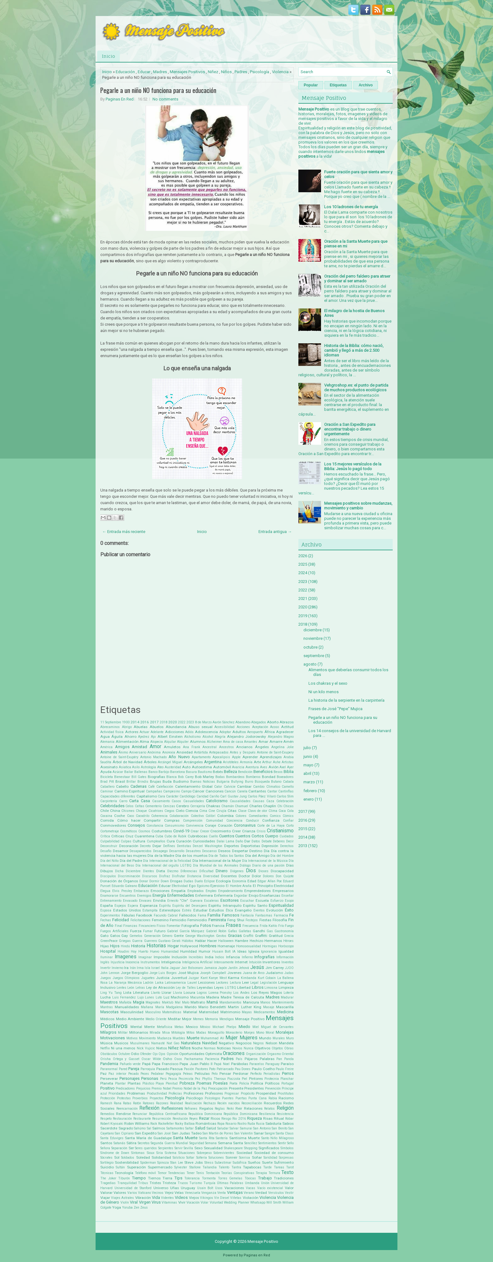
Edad (251, 881)
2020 (172, 722)
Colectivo (197, 816)
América (106, 747)
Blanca (171, 777)
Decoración (128, 846)
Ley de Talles (186, 988)
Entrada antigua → (275, 531)
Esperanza (149, 905)
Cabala (288, 782)
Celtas (139, 806)
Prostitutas (286, 1093)
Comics (275, 816)
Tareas (279, 1167)
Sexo (198, 1148)
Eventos (259, 910)
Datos (256, 841)
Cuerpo (271, 836)
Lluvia (177, 993)
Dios (251, 870)
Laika (159, 983)
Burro (249, 782)
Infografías (264, 957)
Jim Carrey (274, 968)
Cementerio (153, 806)
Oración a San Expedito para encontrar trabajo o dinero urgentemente (349, 429)
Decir (290, 841)
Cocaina (106, 816)
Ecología (223, 881)
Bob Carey (185, 777)
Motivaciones (112, 1038)
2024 (302, 572)
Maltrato (198, 1002)
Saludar (223, 1128)
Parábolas (239, 1064)
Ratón (137, 1103)
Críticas (117, 836)
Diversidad (211, 876)
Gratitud (276, 935)
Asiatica (125, 767)
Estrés (186, 910)
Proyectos (156, 1098)
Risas (268, 1118)
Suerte (267, 1162)
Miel (255, 1027)
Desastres (193, 851)
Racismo (286, 1098)
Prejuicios (143, 1088)
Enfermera (204, 895)
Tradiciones (284, 1178)
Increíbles (196, 957)
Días (290, 865)
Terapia (261, 1173)
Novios (237, 1048)
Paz (103, 1073)
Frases (233, 925)
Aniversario (137, 752)
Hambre (241, 940)
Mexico (192, 1027)
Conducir (252, 821)
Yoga (116, 1207)
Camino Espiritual (129, 791)
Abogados (258, 722)
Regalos (206, 1108)
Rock (153, 1124)
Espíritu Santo (255, 905)
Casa (145, 800)
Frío (281, 926)
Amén (288, 741)
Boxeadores (285, 777)
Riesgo (226, 1119)
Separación (119, 1148)
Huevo (154, 951)
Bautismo (205, 772)
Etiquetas (338, 85)
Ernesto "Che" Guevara (184, 901)
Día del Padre (131, 860)
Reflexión (149, 1108)
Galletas (245, 931)
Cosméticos (128, 831)
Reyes (193, 1119)
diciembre (312, 630)
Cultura (139, 841)
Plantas (134, 1083)
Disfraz (164, 876)
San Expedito (146, 1133)
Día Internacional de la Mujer (216, 860)
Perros (288, 1073)
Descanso (209, 851)
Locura (189, 992)
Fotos (205, 925)
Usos (219, 1188)
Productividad (157, 1093)
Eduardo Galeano (124, 886)
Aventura (252, 767)
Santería (222, 1138)
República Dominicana (240, 1114)
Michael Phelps (224, 1027)
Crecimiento (220, 831)
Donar (143, 881)
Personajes (129, 1078)
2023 (190, 722)
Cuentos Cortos (249, 836)
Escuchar (247, 901)
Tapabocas (252, 1167)
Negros (258, 1043)
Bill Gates (139, 777)
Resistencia (285, 1114)
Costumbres (162, 831)
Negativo (226, 1043)
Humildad (188, 951)
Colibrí (210, 816)
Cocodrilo (142, 816)
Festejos (252, 920)
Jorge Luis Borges (163, 973)
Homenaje (226, 946)
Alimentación (127, 741)
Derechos (287, 846)
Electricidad (284, 886)
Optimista (213, 1054)
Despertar (240, 851)
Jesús (257, 967)
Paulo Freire (285, 1069)
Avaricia (238, 767)
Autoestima (202, 767)
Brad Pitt (107, 782)
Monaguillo (216, 1033)
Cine (211, 811)
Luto (159, 997)
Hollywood (189, 946)
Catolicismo (217, 800)
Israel (155, 968)
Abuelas (140, 727)
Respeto (106, 1119)
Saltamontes (175, 1128)
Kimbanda (248, 978)
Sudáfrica (239, 1163)
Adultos (239, 732)
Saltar (189, 1128)
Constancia (155, 826)
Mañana (147, 1007)
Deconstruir (108, 846)
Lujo (140, 997)
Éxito (289, 910)
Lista (127, 992)
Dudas (188, 881)
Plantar (120, 1083)
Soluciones (216, 1158)
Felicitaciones (140, 920)
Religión (285, 1108)
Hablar (200, 940)
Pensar (225, 1073)
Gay (124, 935)
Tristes (155, 1183)
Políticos (272, 1083)
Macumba (197, 997)
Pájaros (251, 1059)
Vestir (289, 1193)
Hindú (125, 946)
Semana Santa (230, 1143)
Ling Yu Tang (111, 993)
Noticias (224, 1048)
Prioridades (116, 1093)
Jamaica (210, 968)
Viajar (105, 1197)
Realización (193, 1103)
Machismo (180, 997)
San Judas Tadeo (186, 1133)
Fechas (105, 920)
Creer (236, 831)
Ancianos (244, 747)
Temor (162, 1173)
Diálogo (245, 865)
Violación (250, 1197)
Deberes (279, 841)
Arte (257, 762)
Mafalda (125, 1002)
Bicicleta (106, 777)
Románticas (206, 1123)
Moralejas (285, 1032)
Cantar (272, 791)
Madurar (287, 997)
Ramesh (106, 1103)
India (209, 957)
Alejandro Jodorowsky (246, 736)
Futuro (159, 931)
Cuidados (287, 836)
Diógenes (237, 871)
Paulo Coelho (263, 1069)
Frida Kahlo (268, 926)
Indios (219, 957)
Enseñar (287, 896)
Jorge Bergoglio (134, 973)
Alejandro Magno (281, 737)
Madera (212, 997)
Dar (247, 841)
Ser (131, 1148)
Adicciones (174, 732)
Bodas (220, 777)
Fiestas (265, 920)
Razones (162, 1103)
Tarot (290, 1167)
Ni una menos (123, 1048)
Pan (279, 1059)
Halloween (226, 941)
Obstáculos (108, 1054)
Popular (311, 85)
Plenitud (172, 1083)
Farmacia (281, 915)
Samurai (246, 1128)
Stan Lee (176, 1163)
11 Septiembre (110, 722)
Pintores (256, 1078)
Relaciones (253, 1108)
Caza (270, 801)
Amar (263, 741)
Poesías (220, 1083)
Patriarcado (225, 1069)
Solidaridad (161, 1157)
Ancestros (226, 747)
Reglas (220, 1109)
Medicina (285, 1011)
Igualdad (286, 951)
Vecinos (157, 1193)
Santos (106, 1143)
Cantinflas (286, 791)
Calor (218, 787)
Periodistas (271, 1074)
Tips (178, 1178)
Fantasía (247, 915)
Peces (145, 1074)
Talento (224, 1167)
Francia (218, 925)
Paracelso (256, 1064)
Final (118, 926)
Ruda (251, 1124)
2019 (302, 615)
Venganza (208, 1193)
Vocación (193, 1202)
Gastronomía (284, 931)
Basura (191, 772)
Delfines (169, 846)
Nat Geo (173, 1043)
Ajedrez (143, 737)
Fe (291, 915)
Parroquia (148, 1069)
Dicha (119, 871)
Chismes (128, 811)
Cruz (129, 836)
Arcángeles (193, 762)
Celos (129, 806)
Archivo (366, 85)
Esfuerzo (276, 901)
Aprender (250, 757)
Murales (279, 1038)
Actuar (144, 732)
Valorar (106, 1192)
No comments (165, 99)
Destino (255, 851)
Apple (236, 757)
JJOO (289, 968)
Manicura (251, 1002)
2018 (163, 722)
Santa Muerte (185, 1137)
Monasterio (234, 1033)
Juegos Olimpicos (126, 978)
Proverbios (140, 1098)
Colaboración (179, 816)
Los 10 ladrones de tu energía (351, 206)
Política (257, 1083)
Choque (141, 811)
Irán (133, 968)
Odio (135, 1054)
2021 (302, 598)
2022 (182, 722)
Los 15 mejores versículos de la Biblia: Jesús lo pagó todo (352, 466)
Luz (166, 997)
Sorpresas (286, 1158)
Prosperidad (266, 1093)
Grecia (289, 936)
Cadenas (138, 786)
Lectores (222, 983)
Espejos (120, 906)
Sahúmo (140, 1128)
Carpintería (108, 801)
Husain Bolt (221, 951)
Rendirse (123, 1114)
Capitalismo (146, 796)
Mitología (178, 1033)
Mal (177, 1002)
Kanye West (218, 978)
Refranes (191, 1109)
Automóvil (222, 767)
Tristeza (169, 1183)
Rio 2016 (239, 1119)
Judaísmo (274, 973)
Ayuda (106, 772)
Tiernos (154, 1178)
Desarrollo (176, 851)
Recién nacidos (228, 1103)
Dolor (256, 876)
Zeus (144, 1207)
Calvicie (229, 787)
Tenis (200, 1173)
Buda (167, 781)
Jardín (233, 968)
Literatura (141, 992)
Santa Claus (285, 1133)
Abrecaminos (110, 727)
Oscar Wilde (151, 1059)
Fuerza (135, 931)
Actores (131, 732)
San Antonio (262, 1128)
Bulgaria (223, 782)
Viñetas (235, 1198)
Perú (163, 1079)
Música (106, 1043)
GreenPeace (109, 941)
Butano (276, 782)
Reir (238, 1108)
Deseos (224, 851)
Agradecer (285, 732)
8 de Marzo (203, 722)
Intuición (255, 962)
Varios (132, 1193)
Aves (263, 767)
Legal (254, 983)
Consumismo (174, 826)
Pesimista (186, 1079)
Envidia (159, 900)
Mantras (106, 1007)
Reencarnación (127, 1109)
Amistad (139, 746)
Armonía (246, 762)
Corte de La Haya (271, 826)
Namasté (158, 1043)
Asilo (136, 767)
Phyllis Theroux (214, 1079)
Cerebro (182, 806)
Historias (156, 946)
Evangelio (243, 910)
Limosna (270, 988)
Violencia (280, 71)
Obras (289, 1048)
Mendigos (226, 1019)
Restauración (122, 1119)
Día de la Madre (160, 855)
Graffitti (261, 935)
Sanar (259, 1133)
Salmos (158, 1128)
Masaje (268, 1007)
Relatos (269, 1109)
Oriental (288, 1054)
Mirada (155, 1033)
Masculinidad (131, 1012)
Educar (144, 71)
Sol (116, 1157)
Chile (104, 810)
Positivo (107, 1088)
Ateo (160, 767)
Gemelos (136, 936)
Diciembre (133, 871)
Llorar (166, 992)
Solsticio (179, 1158)
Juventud (179, 978)
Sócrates (106, 1158)
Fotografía (190, 925)
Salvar (234, 1128)
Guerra (137, 941)
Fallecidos (187, 915)
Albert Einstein (170, 736)
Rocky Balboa (185, 1124)
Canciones (215, 791)
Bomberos (253, 777)
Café (151, 787)
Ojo (155, 1054)
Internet (241, 962)
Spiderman (148, 1163)
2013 (302, 845)
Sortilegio (107, 1163)
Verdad (261, 1192)
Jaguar (174, 968)
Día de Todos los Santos (226, 856)
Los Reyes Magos (266, 992)
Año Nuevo (179, 756)
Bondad (268, 777)
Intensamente (224, 962)
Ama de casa (233, 742)
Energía (159, 895)
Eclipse (209, 881)
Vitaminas (169, 1202)
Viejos (194, 1197)
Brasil (120, 781)
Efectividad (180, 886)
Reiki (230, 1109)
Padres (241, 71)
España (106, 905)
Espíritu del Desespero (189, 906)
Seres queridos (146, 1148)
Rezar (204, 1118)
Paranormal (109, 1069)
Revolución (180, 1119)
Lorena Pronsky (220, 993)
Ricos (215, 1118)
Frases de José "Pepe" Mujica (335, 708)
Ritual (279, 1118)
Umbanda (252, 1183)
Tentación (213, 1173)
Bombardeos (235, 777)
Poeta (233, 1083)
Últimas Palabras (230, 1183)
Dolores (268, 876)
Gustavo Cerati (169, 941)
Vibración (143, 1197)
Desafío (105, 851)
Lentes (121, 988)
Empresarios (283, 891)
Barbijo (163, 772)
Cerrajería (197, 806)
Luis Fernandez (124, 997)
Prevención (273, 1088)
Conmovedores (113, 825)
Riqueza (254, 1118)
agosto (310, 664)
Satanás (119, 1143)
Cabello (122, 786)
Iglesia (253, 951)
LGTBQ (230, 988)
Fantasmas (263, 915)
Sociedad (244, 1152)
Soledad (143, 1157)
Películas (202, 1073)
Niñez (213, 71)
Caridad (202, 796)
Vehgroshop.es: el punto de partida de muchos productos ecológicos (356, 387)
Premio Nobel (161, 1088)
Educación (125, 71)
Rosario (230, 1124)
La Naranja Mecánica (125, 983)
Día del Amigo (257, 855)
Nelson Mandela (280, 1043)
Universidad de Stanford (133, 1188)
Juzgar (193, 978)
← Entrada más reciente (123, 531)
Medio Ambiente (130, 1019)
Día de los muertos (191, 855)
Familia (214, 915)
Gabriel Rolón (216, 931)
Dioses (263, 871)
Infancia (233, 957)
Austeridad (173, 767)
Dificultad (206, 871)
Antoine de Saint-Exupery (275, 752)
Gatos (115, 935)
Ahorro (130, 736)
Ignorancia (269, 951)
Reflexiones (172, 1108)
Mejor (186, 1019)
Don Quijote (285, 876)
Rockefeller (166, 1124)
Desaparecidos (141, 851)
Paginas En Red (120, 99)
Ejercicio (217, 886)
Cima (203, 811)
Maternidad (209, 1012)
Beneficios (263, 771)
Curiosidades (204, 841)
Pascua (176, 1069)
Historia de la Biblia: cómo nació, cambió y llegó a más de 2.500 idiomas (354, 350)
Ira (126, 968)
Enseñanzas (269, 895)
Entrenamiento (110, 901)
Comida (107, 820)
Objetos (277, 1048)
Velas (179, 1192)
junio (307, 756)
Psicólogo (194, 1098)
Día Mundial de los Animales (215, 865)
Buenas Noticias (202, 782)
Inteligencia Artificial (197, 962)
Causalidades (240, 801)
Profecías (175, 1093)
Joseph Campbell (213, 973)
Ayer (290, 767)
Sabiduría (273, 1123)
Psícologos (212, 1098)
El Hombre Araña (239, 886)
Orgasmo (274, 1054)
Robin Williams (136, 1123)
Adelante (157, 732)
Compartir (152, 820)
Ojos (161, 1054)
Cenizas (169, 806)
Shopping (251, 1148)
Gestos (221, 936)
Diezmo (172, 871)
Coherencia (159, 816)
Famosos (230, 915)
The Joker (108, 1178)
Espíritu (165, 906)
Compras (172, 820)
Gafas (232, 931)
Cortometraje (109, 831)
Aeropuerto (255, 732)
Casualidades (193, 801)
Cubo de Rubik (175, 836)
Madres (160, 71)
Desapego (160, 851)
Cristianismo (280, 831)
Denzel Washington (207, 846)
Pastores (201, 1069)
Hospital (108, 951)
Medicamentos (264, 1012)
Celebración (285, 801)
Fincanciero (147, 926)
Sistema (170, 1153)
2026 (302, 555)
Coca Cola (286, 811)
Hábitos (187, 941)
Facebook (144, 915)
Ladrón (148, 983)
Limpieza (286, 987)
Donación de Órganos (119, 881)
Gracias (235, 935)
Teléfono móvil (145, 1173)
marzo (309, 782)
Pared (123, 1069)
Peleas (188, 1074)
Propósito (247, 1093)
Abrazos (287, 722)
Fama (202, 915)
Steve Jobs (193, 1162)
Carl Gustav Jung (233, 796)
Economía (239, 881)
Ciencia (192, 810)
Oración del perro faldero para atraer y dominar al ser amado (357, 278)
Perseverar (109, 1078)
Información (285, 957)
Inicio (108, 56)
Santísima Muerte (244, 1138)
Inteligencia (171, 962)
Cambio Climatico (266, 787)
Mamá (212, 1002)
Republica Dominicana (205, 1114)
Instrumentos (150, 962)
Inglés (104, 962)
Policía (244, 1083)
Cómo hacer (129, 820)
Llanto (155, 993)
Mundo (265, 1038)
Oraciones (234, 1053)
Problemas (136, 1093)
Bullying (237, 782)
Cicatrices (155, 811)
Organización (256, 1054)
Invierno (117, 968)
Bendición (245, 772)
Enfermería (223, 895)
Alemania (107, 742)
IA (233, 951)
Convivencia (194, 826)
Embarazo (141, 891)
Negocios (244, 1043)
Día (266, 851)
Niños (226, 71)
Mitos (190, 1033)
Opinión (172, 1054)
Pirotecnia (271, 1079)
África (269, 732)
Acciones (243, 727)
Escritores (229, 900)
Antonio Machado (153, 757)
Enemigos (144, 896)
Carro (123, 801)
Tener (190, 1173)
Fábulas (128, 915)
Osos (178, 1059)
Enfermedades (180, 895)
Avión (274, 767)
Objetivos (262, 1048)
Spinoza (163, 1163)
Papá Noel (222, 1064)
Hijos (114, 946)
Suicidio (107, 1167)
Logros (202, 993)
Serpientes (165, 1148)
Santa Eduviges (112, 1138)
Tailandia (209, 1167)
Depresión (270, 846)
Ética (229, 910)
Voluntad (216, 1202)
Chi (279, 806)
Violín (124, 1202)
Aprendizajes (271, 757)
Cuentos (226, 836)
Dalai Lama (225, 841)
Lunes (149, 997)
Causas (258, 801)
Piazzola (233, 1079)
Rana (117, 1103)
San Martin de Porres (217, 1133)
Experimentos (110, 915)
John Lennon (109, 973)
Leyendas (205, 987)
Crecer (204, 831)
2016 (144, 722)
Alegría (220, 737)
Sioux (150, 1153)
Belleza (230, 771)
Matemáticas (171, 1012)
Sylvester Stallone (187, 1167)
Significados (268, 1148)
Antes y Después (242, 752)
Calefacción (164, 787)
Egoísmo (203, 886)
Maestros (109, 1002)
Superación (136, 1167)
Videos (181, 1197)
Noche (197, 1048)
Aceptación (260, 727)
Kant (204, 978)
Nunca (248, 1048)
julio (307, 747)
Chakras (213, 806)
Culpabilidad (109, 841)
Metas (179, 1027)
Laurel (192, 983)
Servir (178, 1148)
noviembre (313, 638)
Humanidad (170, 951)
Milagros (108, 1032)
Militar (123, 1033)
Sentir (282, 1143)
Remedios (107, 1114)
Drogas (176, 881)
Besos (278, 772)
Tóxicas (250, 1178)
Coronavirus (245, 825)
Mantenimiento (283, 1002)
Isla (147, 968)
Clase (242, 811)
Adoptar (225, 732)
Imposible (162, 957)
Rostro (241, 1124)
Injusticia (118, 962)
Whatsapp (257, 1202)
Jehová (244, 968)
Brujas (155, 781)
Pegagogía (173, 1074)
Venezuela (192, 1193)
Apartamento (201, 757)
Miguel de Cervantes (277, 1027)
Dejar (156, 846)
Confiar (288, 821)
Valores (120, 1192)
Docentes (229, 876)
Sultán (120, 1167)
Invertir (105, 968)
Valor (289, 1188)
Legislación (268, 983)
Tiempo (139, 1178)
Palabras (267, 1059)
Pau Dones (243, 1069)
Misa (166, 1033)
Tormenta (209, 1178)
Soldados (127, 1158)
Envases (145, 901)
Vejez (169, 1192)
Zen (136, 1207)
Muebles (179, 1038)
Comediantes (258, 816)
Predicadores (125, 1088)
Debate (267, 841)
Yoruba (127, 1207)
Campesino (171, 791)
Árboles (150, 762)
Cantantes (257, 791)
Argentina (213, 761)
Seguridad (196, 1143)
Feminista (217, 919)
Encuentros (127, 896)
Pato (212, 1069)
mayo (308, 765)
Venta (221, 1193)
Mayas (247, 1012)
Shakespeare (233, 1148)
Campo (186, 791)
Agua (105, 736)
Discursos (149, 876)
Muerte (193, 1038)
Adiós (189, 732)
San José (164, 1133)
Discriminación (129, 876)
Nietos (161, 1048)
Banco (153, 772)
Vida (156, 1197)
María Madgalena (169, 1007)
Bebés (218, 772)
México (205, 1027)
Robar (289, 1119)
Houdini (123, 951)
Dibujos (106, 871)
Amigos (122, 746)
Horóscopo (286, 946)
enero (308, 799)
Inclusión (179, 957)
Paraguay (272, 1064)
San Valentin (243, 1133)
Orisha (105, 1059)
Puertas (241, 1098)
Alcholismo (192, 737)
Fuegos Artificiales (114, 931)
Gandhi (259, 931)
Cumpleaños (156, 841)
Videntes (167, 1198)
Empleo (211, 891)
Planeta (106, 1083)
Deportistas (250, 846)
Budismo (181, 781)
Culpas (126, 841)
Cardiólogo (187, 796)
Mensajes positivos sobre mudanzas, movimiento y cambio (358, 505)
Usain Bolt (205, 1188)
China (115, 810)
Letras (140, 988)
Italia (165, 968)
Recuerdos (273, 1103)
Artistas (288, 762)
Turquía (209, 1183)
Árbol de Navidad (127, 762)
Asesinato (109, 767)
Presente (236, 1088)
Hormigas (269, 946)
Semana (211, 1143)
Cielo (180, 810)
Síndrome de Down (114, 1153)
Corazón (225, 825)
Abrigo (127, 727)
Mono (260, 1033)
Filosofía (280, 920)
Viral (134, 1202)
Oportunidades (191, 1054)
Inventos (287, 962)
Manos (265, 1002)
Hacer (212, 940)
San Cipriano (124, 1133)
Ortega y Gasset (126, 1059)
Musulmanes (140, 1043)
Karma (233, 978)
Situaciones (186, 1153)
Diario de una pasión (268, 865)
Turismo (195, 1183)
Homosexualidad (248, 946)
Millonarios (138, 1032)
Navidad (209, 1043)
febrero (310, 790)
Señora (105, 1148)
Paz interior (117, 1074)
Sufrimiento (284, 1162)
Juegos (105, 978)
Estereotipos (169, 910)
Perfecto (256, 1074)
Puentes (228, 1098)
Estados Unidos (127, 910)
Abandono (242, 722)
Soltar (190, 1158)
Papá (146, 1064)
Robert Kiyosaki (111, 1124)
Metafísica (164, 1027)
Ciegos (169, 811)
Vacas (250, 1188)
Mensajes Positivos (187, 71)
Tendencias (176, 1173)
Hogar (173, 946)
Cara (161, 796)
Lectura (235, 983)
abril (307, 773)
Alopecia (156, 742)
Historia (138, 946)
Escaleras (211, 901)
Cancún (230, 791)
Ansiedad (184, 752)
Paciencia (212, 1059)
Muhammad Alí (212, 1038)
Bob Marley (204, 777)
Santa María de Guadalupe (148, 1138)
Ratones (148, 1103)
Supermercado (160, 1167)
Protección (107, 1098)
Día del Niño (109, 861)
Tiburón (124, 1178)
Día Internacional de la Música (265, 861)
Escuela (262, 900)
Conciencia (234, 821)
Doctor (244, 876)
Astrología (148, 767)
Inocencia (132, 962)
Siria (159, 1153)
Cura (171, 841)
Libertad (244, 987)
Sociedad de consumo (274, 1152)
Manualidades (127, 1007)
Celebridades (112, 805)
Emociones (160, 891)
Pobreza (187, 1083)
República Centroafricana (168, 1114)
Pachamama (193, 1059)
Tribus (143, 1183)
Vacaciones (234, 1188)
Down (165, 881)
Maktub (167, 1002)
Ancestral (209, 747)
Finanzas (130, 926)
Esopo (289, 901)
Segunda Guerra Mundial (169, 1143)
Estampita (150, 910)
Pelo (215, 1074)
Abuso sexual (200, 727)
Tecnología (124, 1173)
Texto (287, 1172)
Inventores (271, 962)
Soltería (201, 1158)
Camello (288, 787)
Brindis (142, 782)
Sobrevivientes (223, 1153)
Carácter (172, 796)
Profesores (214, 1093)
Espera (133, 906)
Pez (197, 1079)
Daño (239, 841)
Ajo (153, 737)
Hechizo (256, 940)
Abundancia (176, 727)
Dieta (160, 871)
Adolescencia (206, 732)
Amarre (275, 741)
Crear (195, 831)
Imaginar (145, 957)
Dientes (148, 871)
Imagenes (125, 957)
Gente (179, 935)
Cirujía (221, 811)
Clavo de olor (257, 811)
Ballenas (140, 772)
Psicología (259, 71)
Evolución (274, 910)
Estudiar (200, 910)
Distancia (194, 876)
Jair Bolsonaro (192, 968)
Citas (232, 810)
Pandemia (109, 1063)
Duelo (199, 881)
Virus (156, 1202)
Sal (149, 1128)
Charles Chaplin (262, 806)
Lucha (105, 997)
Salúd (211, 1128)
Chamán (227, 806)
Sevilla (188, 1148)
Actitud (287, 727)
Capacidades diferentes (117, 796)
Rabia (273, 1098)
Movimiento (147, 1038)
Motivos (132, 1038)
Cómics (288, 816)
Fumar (148, 931)
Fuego (289, 926)
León (130, 988)
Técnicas (107, 1173)
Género (167, 936)
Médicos (107, 1019)
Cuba (159, 836)
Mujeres (249, 1038)
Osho (167, 1059)
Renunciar (139, 1114)
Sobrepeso (204, 1153)
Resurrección (161, 1119)
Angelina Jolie (282, 747)
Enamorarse (109, 896)
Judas (289, 973)
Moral (270, 1033)
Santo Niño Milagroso (277, 1138)
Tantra (236, 1167)
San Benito (279, 1128)
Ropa (220, 1124)
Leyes (219, 987)
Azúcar (118, 772)
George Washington (200, 936)
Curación (183, 841)
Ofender (146, 1054)
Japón (222, 968)
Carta (134, 800)
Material (190, 1012)
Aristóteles (231, 762)
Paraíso (287, 1064)
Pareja (133, 1068)
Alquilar (170, 742)
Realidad (176, 1103)
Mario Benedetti (212, 1007)
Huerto (143, 951)
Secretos (144, 1143)
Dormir (154, 881)
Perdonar (240, 1073)
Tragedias (108, 1183)
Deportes (231, 846)
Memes (198, 1019)
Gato (104, 935)
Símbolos (287, 1148)
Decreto (145, 846)
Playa (160, 1083)
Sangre (270, 1133)
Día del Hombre (282, 856)
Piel (244, 1079)
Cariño (214, 796)
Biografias (156, 777)
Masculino (153, 1012)
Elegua (105, 891)
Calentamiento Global (194, 786)
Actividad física (112, 732)
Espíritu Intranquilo (224, 905)
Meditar (174, 1019)
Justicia (162, 978)
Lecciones (206, 982)
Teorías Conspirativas (237, 1173)
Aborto (273, 722)
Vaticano (144, 1193)
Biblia (289, 771)
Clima (273, 811)
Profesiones (193, 1093)
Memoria (211, 1019)
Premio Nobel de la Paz (189, 1088)
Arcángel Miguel (170, 762)
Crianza (248, 831)
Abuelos (156, 727)
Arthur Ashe (271, 762)
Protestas (124, 1098)
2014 (134, 722)
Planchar (287, 1079)
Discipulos (108, 876)
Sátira (131, 1143)
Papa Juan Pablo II (196, 1064)
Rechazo (209, 1103)
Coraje (210, 825)
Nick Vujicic (146, 1048)
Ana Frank (191, 747)
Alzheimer (214, 742)
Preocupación (218, 1088)
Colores (240, 816)
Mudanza (164, 1038)
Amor (155, 746)
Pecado (133, 1074)
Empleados (195, 891)
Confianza (271, 820)
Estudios (216, 910)
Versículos (276, 1193)
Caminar (106, 791)
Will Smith (273, 1202)
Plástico (148, 1083)
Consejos (136, 825)
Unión (265, 1183)
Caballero (107, 787)
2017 (154, 722)
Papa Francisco (165, 1064)
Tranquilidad (127, 1183)
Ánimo (123, 752)
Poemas (204, 1083)
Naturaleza (191, 1043)
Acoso (274, 727)
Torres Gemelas (230, 1178)
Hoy (133, 951)
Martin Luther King (244, 1007)
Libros (257, 987)
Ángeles (262, 747)
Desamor (120, 851)
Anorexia (168, 752)
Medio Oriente (156, 1019)
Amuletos (172, 747)
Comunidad (214, 821)
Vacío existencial (270, 1188)
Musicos (121, 1043)
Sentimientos (267, 1143)
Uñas (174, 1188)
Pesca (172, 1079)
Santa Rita (206, 1138)
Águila (117, 736)
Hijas (104, 946)
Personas (149, 1078)
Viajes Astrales (122, 1198)
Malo (185, 1002)
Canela (242, 791)
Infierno (247, 957)
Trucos (183, 1183)
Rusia (260, 1124)
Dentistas (184, 846)
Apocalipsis (221, 757)
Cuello (213, 836)
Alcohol (207, 737)
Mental (136, 1027)
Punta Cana (257, 1098)
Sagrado (126, 1128)
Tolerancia (192, 1178)
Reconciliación (251, 1103)
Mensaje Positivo (249, 1019)
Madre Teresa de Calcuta (242, 997)
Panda (289, 1059)
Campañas (154, 791)
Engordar (240, 896)
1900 (126, 722)
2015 (302, 828)
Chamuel (241, 806)
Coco (130, 816)
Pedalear (157, 1074)
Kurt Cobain (267, 978)
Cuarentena (144, 836)
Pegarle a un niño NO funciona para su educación (158, 90)
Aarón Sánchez (224, 722)
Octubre (124, 1054)
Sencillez (250, 1143)
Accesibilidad (224, 727)
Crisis (261, 831)
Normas (210, 1048)
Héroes (288, 941)
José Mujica (188, 973)
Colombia (225, 815)
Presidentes (254, 1088)
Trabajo (265, 1178)
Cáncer (198, 791)
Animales (108, 752)
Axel (283, 767)
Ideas (241, 951)
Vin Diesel (221, 1198)
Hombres (207, 946)
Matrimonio (230, 1012)
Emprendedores (257, 891)
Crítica (105, 836)
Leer (245, 982)
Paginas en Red (257, 1255)
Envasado (130, 901)
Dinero (222, 870)
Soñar (257, 1157)
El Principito (263, 886)
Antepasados (219, 752)
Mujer (231, 1038)
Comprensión (192, 821)
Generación (152, 936)
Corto (290, 826)
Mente (149, 1027)
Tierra (167, 1178)
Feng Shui (235, 920)
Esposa (105, 910)
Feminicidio (197, 920)
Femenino (160, 920)
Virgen (145, 1202)
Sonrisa (244, 1158)
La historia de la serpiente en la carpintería (346, 700)
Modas (201, 1033)
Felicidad (120, 919)
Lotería (289, 993)
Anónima (154, 752)
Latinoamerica (175, 983)
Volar (204, 1202)
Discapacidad (282, 871)
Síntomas (138, 1153)
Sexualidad (213, 1148)
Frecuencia (250, 926)
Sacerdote (108, 1128)
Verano (249, 1193)
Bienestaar (122, 777)
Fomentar (173, 926)
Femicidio (178, 920)
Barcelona (177, 772)
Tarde (267, 1167)
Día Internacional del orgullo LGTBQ (163, 865)
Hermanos (273, 940)
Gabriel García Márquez (185, 931)
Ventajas (235, 1192)
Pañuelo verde (130, 1064)
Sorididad (270, 1158)
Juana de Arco (254, 973)
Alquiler (183, 742)
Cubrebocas (198, 836)
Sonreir (231, 1157)
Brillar (131, 782)
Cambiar (244, 786)
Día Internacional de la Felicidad (167, 861)
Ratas (127, 1103)
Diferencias (188, 871)
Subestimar (223, 1163)
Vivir (182, 1202)
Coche (119, 815)
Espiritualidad (281, 905)
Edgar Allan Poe (270, 881)
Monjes (249, 1033)
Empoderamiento (230, 891)
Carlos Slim (285, 796)
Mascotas (109, 1011)
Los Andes (241, 993)
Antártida (201, 752)
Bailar (128, 772)
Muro (290, 1038)
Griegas (125, 941)
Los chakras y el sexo (327, 683)
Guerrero (150, 941)
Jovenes (234, 973)
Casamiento (161, 801)
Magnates (153, 1002)
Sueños (254, 1162)
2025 (302, 564)
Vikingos (206, 1198)
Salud (200, 1128)
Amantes (250, 742)
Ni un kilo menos (323, 691)
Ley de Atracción (160, 987)
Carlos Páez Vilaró (262, 796)
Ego (192, 886)
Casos (176, 801)
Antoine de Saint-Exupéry (119, 757)
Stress (208, 1163)
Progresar (231, 1093)
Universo (160, 1188)
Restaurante (142, 1119)
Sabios (288, 1123)
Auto (186, 767)
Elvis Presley (122, 891)
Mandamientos (230, 1002)
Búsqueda (262, 782)
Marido (191, 1007)
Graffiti (248, 936)
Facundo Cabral (166, 915)
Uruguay (188, 1188)
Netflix (105, 1048)
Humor (204, 951)
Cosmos (144, 831)
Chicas (288, 806)
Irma (140, 968)
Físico (161, 926)
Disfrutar (178, 876)
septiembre (313, 655)
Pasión (189, 1069)
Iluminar (106, 957)
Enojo (253, 895)
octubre (310, 647)
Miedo (244, 1026)
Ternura (274, 1173)
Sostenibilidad (127, 1162)
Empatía (178, 891)
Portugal (287, 1083)
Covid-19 (181, 831)
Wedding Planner (236, 1202)
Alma (144, 741)
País (239, 1059)
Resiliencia (267, 1114)
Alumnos (198, 741)
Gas (270, 931)
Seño (290, 1143)
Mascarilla (285, 1007)
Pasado (162, 1069)
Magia (138, 1002)
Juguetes (148, 978)
